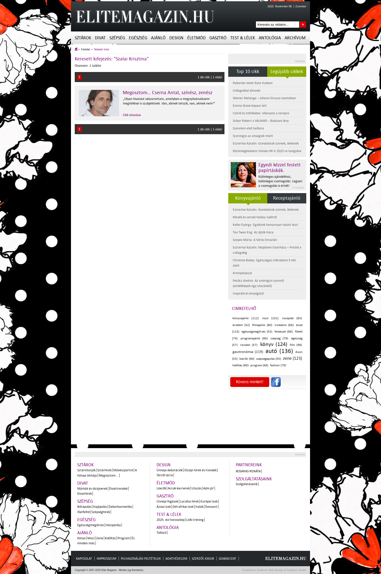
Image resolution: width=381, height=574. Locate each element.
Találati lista (101, 49)
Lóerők (161, 488)
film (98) (296, 345)
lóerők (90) (246, 359)
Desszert (211, 507)
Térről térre (165, 475)
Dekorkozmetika (120, 507)
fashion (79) (278, 365)
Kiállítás (110, 538)
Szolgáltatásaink (254, 479)
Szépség (117, 37)
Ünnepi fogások (167, 501)
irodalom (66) (284, 325)
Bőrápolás (84, 507)
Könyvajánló (248, 198)
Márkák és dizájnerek (92, 488)
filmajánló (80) (262, 325)
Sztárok (83, 37)
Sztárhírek (104, 470)
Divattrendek (118, 488)
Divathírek (84, 493)
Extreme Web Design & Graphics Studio (281, 569)
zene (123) (292, 358)
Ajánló (158, 37)
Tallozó (161, 532)
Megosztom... (109, 475)
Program (124, 538)
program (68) (259, 365)
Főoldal (85, 49)
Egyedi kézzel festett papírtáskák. (279, 167)
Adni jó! (208, 488)
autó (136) (279, 351)
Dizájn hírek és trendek (200, 470)
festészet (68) (284, 331)
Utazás (196, 488)
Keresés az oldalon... (303, 24)
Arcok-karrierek (179, 488)
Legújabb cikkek (287, 71)
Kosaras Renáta (248, 471)
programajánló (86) (254, 338)
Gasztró (217, 37)
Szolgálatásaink (246, 484)
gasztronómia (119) (248, 352)
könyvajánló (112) (246, 318)
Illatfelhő (83, 512)
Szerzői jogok (203, 558)
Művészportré (123, 470)
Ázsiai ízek (164, 507)
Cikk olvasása (132, 115)
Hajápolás (100, 507)
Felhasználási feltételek (141, 558)
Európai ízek (209, 501)
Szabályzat (227, 558)
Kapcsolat (84, 558)
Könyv (81, 538)
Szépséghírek (101, 512)
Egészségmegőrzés (90, 525)
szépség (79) (279, 338)
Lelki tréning (195, 520)
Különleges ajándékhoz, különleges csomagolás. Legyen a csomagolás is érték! (280, 181)
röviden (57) (248, 345)
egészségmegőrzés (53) (257, 331)
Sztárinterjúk (86, 470)
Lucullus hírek (189, 501)
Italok (199, 507)
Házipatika (113, 525)
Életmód (196, 37)
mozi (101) (270, 318)
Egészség (138, 37)
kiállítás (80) (241, 365)
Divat (100, 37)
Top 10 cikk (247, 71)
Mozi (90, 538)
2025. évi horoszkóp (170, 520)
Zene (99, 538)
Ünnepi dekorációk (170, 470)
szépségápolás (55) (268, 359)
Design (176, 37)
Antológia (270, 37)
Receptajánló (286, 198)
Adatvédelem (176, 558)
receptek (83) (292, 318)
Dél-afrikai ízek (183, 507)
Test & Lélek (242, 37)
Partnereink (249, 464)
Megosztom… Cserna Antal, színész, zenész (167, 92)
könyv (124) (273, 344)
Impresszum (106, 558)
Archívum (295, 37)
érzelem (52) (241, 325)
